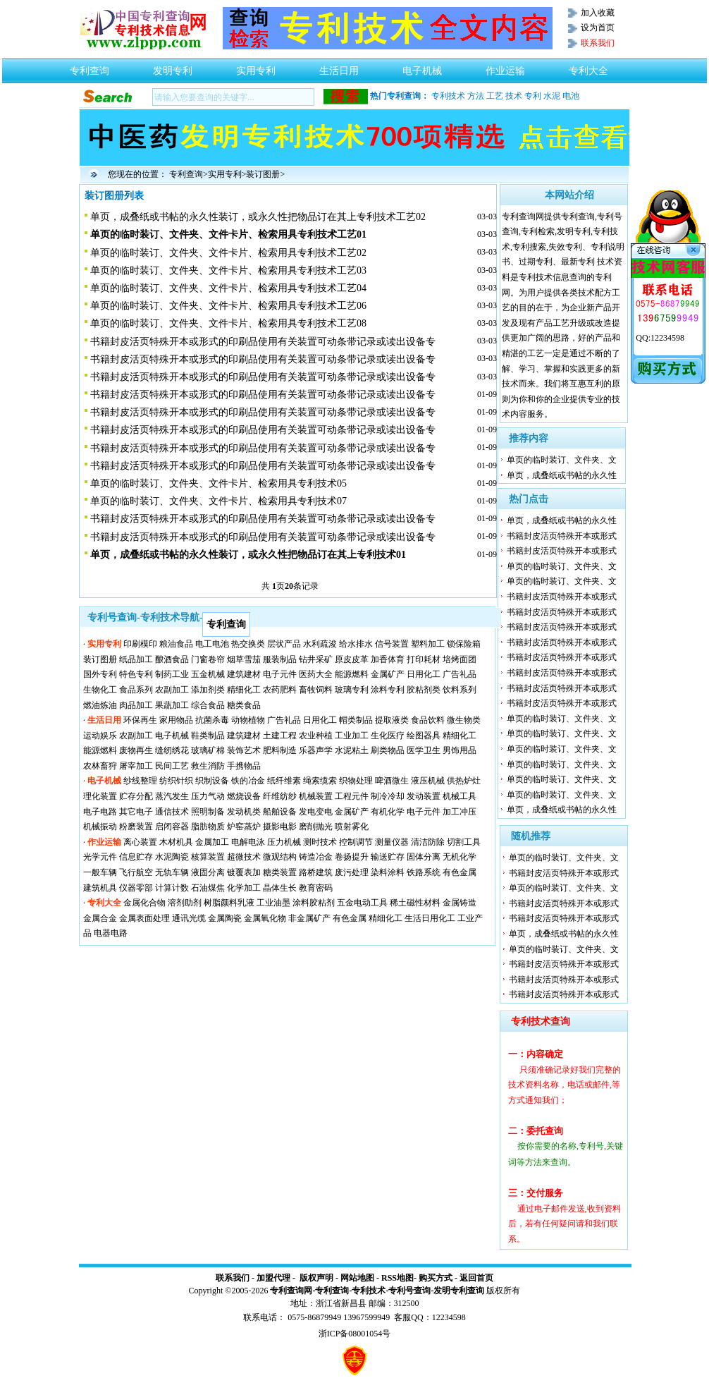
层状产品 (284, 644)
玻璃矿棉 (208, 750)
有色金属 (459, 872)
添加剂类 (208, 690)
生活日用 (339, 67)
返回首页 (476, 1278)
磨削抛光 (316, 826)
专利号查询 (409, 1290)
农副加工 (172, 690)
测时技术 (320, 842)
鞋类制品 (208, 735)
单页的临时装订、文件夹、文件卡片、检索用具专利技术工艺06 (228, 305)
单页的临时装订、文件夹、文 (562, 460)
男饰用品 (459, 750)
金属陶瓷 (225, 918)
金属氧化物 (265, 918)
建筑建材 (244, 674)
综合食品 (208, 705)
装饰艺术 (244, 750)
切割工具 (464, 842)
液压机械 (428, 781)
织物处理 (356, 781)
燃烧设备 (244, 796)
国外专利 (100, 674)
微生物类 (464, 720)
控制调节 (356, 842)
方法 (475, 96)
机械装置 (316, 796)
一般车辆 (100, 872)
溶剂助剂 (185, 903)
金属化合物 (144, 903)
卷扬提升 (352, 857)
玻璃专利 (352, 690)
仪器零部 (136, 888)
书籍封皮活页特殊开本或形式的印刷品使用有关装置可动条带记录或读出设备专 (263, 341)
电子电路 (100, 812)
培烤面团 (459, 659)
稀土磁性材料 (415, 903)
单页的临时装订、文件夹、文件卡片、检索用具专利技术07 (218, 501)
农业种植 (316, 735)
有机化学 (388, 812)
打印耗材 (423, 659)
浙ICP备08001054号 (355, 1334)
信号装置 (392, 644)
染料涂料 (388, 872)
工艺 (494, 96)
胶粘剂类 (423, 690)
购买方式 (435, 1278)
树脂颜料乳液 (229, 903)
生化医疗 (388, 735)
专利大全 (588, 67)
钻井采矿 (316, 659)
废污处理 (352, 872)
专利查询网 (291, 1290)
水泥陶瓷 (172, 857)
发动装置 (423, 796)
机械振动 (100, 826)
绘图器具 (423, 735)
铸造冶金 (316, 857)
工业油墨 (273, 903)
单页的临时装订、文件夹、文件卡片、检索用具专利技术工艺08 (228, 323)
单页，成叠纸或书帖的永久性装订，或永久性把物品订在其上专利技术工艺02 (258, 217)
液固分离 (208, 872)
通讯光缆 (189, 918)
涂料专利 (388, 690)
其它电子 (136, 812)
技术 (513, 96)
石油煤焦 (208, 888)
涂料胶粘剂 (313, 903)
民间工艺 (172, 766)
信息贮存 (136, 857)
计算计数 (172, 888)
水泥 (551, 96)
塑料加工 (428, 644)
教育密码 (316, 888)
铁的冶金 (248, 781)
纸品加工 (136, 659)
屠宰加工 (136, 766)
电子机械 (422, 67)
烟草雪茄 (244, 659)
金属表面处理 (144, 918)
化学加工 (244, 888)
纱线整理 (140, 781)
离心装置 (140, 842)
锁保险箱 (464, 644)
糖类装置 (280, 872)
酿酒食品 (172, 659)
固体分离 (423, 857)
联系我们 (232, 1278)
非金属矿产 (309, 918)
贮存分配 (136, 796)
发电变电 (316, 812)
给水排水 (356, 644)
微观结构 (280, 857)
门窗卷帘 (208, 659)
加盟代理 (273, 1278)
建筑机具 (100, 888)
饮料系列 (459, 690)
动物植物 (248, 720)
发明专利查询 (458, 1290)
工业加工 (352, 735)
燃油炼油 (100, 705)
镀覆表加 (244, 872)
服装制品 (280, 659)
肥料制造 (280, 750)
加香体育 (388, 659)
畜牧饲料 (316, 690)
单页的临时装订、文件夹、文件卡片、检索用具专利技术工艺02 (228, 253)
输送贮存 (388, 857)
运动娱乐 (100, 735)
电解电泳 (248, 842)
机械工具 (459, 796)
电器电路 (111, 933)
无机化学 (459, 857)
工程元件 (352, 796)
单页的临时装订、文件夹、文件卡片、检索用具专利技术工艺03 (228, 270)
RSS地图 (397, 1278)
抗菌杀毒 (212, 720)
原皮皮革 (352, 659)
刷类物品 (388, 750)
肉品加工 (136, 705)
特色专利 (136, 674)
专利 (532, 96)
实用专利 (256, 67)
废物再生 (136, 750)
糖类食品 (244, 705)
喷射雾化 (352, 826)
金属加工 (212, 842)
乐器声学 (316, 750)
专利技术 (448, 96)
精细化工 (244, 690)
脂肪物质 (208, 826)
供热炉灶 (464, 781)
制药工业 (172, 674)
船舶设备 (280, 812)
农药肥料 (280, 690)
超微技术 (244, 857)
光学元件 (100, 857)
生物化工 (100, 690)
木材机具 (176, 842)
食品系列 (136, 690)
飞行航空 (136, 872)
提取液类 (392, 720)
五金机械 (208, 674)
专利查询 (89, 67)
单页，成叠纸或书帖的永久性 (562, 475)
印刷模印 (140, 644)
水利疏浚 (320, 644)
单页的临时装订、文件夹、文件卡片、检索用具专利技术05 (218, 483)
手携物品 (244, 766)
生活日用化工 (430, 918)
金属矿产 (388, 674)
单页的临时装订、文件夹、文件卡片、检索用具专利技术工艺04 (228, 288)
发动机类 (244, 812)
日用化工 (423, 674)
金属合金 (100, 918)
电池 (570, 96)
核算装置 (208, 857)
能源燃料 (352, 674)
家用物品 (176, 720)
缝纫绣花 (172, 750)
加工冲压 (459, 812)
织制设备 (212, 781)
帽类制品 (356, 720)
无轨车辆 (172, 872)
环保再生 (140, 720)
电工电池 (212, 644)
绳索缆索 (320, 781)
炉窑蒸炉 (244, 826)
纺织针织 (176, 781)
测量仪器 (392, 842)
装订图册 (263, 174)
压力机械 (284, 842)
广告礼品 (459, 674)
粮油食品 (176, 644)
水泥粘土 (352, 750)
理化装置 (100, 796)
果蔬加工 (172, 705)
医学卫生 (423, 750)
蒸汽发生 (172, 796)
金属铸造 (459, 903)
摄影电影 (280, 826)
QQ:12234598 (660, 338)
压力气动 (208, 796)
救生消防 (208, 766)
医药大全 (316, 674)
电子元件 (280, 674)
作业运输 (505, 67)
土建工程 (280, 735)
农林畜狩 (100, 766)
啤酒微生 (392, 781)
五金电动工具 (362, 903)
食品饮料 (428, 720)
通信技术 (172, 812)
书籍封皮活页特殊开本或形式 (562, 536)
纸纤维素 (284, 781)
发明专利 (172, 67)
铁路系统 (423, 872)
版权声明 (316, 1278)
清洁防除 (428, 842)
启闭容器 (172, 826)
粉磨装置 (136, 826)
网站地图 (357, 1278)
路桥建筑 (316, 872)
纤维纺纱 (280, 796)
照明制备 (208, 812)
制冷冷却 (388, 796)
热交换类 (248, 644)
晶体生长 (280, 888)
